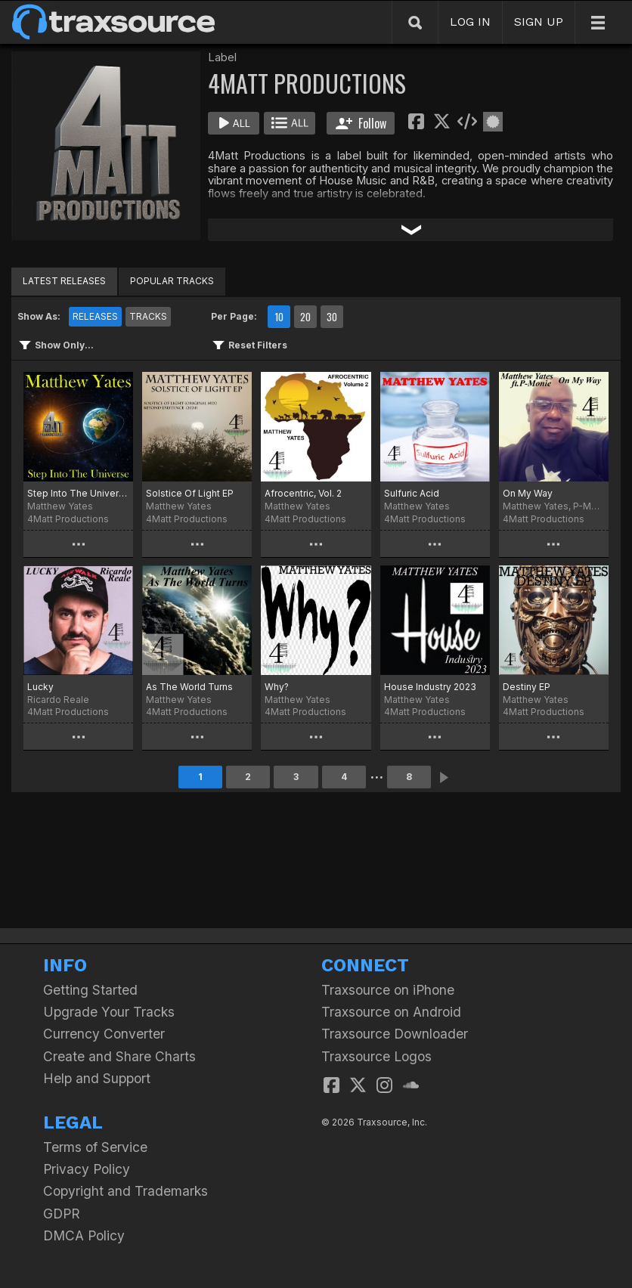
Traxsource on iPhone (387, 990)
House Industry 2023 (430, 686)
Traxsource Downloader (394, 1034)
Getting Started (90, 990)
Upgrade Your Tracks (109, 1012)
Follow (361, 123)
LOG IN (470, 21)
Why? (277, 686)
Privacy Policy (86, 1169)
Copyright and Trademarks (125, 1191)
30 (332, 316)
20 (305, 316)
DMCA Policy (84, 1235)
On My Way (528, 493)
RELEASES (95, 316)
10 (278, 316)
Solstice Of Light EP (190, 493)
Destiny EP (526, 686)
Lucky (40, 686)
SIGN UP (538, 21)
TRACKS (148, 316)
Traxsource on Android (391, 1012)
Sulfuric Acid (411, 493)
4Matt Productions (68, 519)
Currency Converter (104, 1034)
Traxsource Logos (376, 1056)
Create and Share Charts (119, 1056)
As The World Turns (189, 686)
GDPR (61, 1213)
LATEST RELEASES (64, 280)
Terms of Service (95, 1147)
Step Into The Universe (78, 493)
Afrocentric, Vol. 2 (303, 493)
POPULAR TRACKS (172, 280)
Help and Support (96, 1078)
